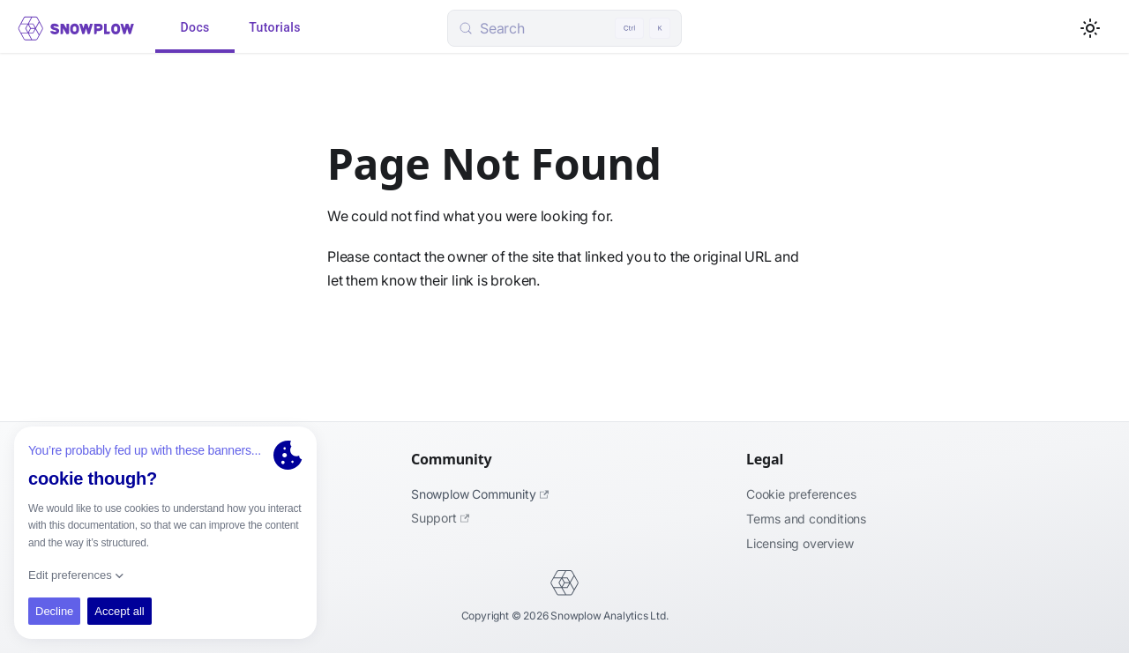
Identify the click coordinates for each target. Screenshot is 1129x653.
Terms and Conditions (806, 518)
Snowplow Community (480, 493)
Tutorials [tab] (275, 28)
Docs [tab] (195, 28)
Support (440, 517)
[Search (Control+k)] (564, 28)
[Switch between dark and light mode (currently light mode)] (1090, 28)
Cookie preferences (801, 493)
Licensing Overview (799, 543)
